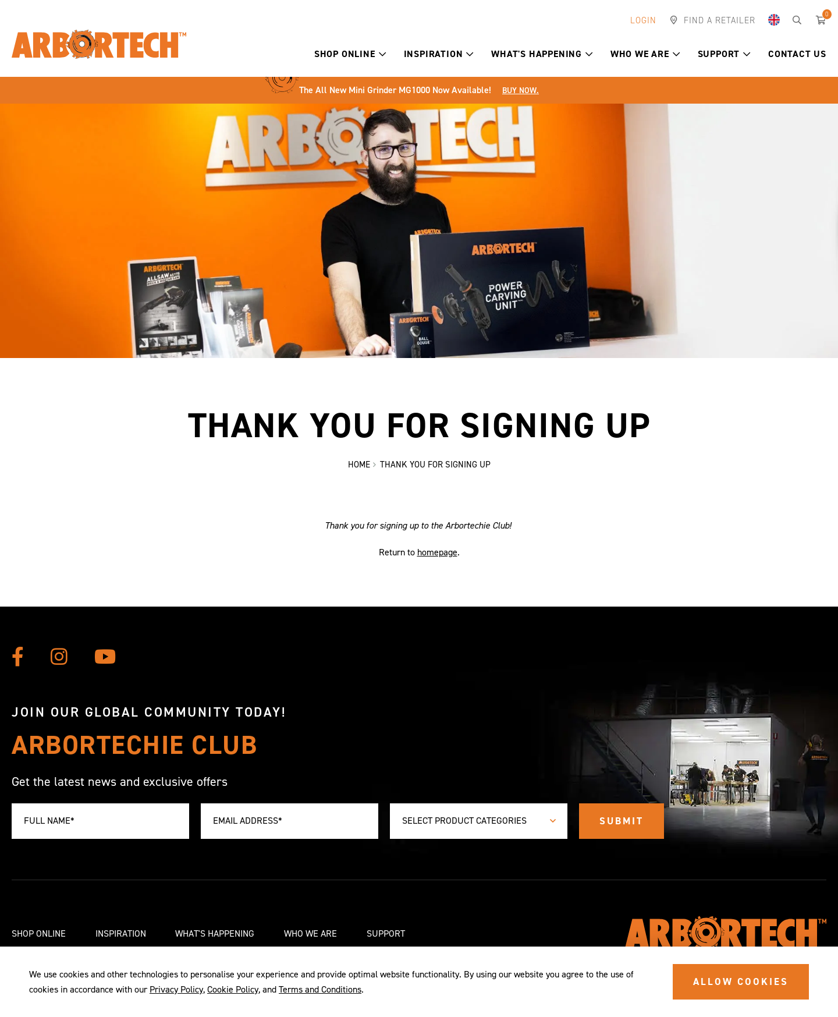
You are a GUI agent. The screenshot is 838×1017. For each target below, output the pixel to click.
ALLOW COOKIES (741, 981)
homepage (437, 553)
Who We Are (645, 54)
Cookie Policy (232, 989)
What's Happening (542, 54)
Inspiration (439, 54)
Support (724, 54)
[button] (382, 54)
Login (643, 20)
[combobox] (478, 821)
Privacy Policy (176, 989)
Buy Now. (520, 90)
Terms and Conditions (320, 989)
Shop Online (350, 54)
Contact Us (797, 54)
